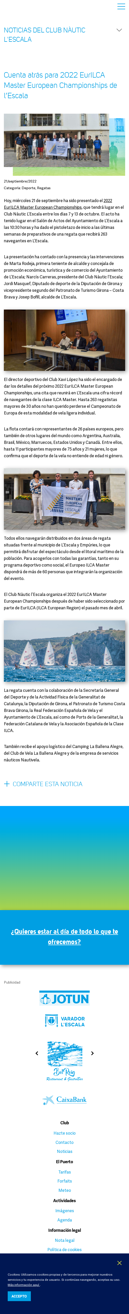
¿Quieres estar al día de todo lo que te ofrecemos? (64, 936)
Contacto (64, 1142)
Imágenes (64, 1210)
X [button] (120, 1263)
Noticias (64, 1151)
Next (94, 1053)
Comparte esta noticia (43, 784)
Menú (121, 6)
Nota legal (65, 1240)
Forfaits (64, 1181)
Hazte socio (64, 1133)
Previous (35, 1053)
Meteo (64, 1190)
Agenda (64, 1220)
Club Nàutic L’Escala (16, 6)
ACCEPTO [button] (19, 1296)
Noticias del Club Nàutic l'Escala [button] (63, 34)
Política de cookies (64, 1249)
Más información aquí (24, 1285)
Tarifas (64, 1172)
